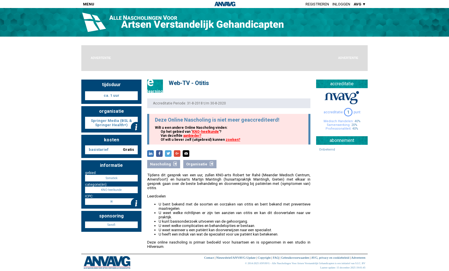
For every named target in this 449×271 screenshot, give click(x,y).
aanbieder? (192, 136)
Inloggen (341, 4)
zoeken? (233, 140)
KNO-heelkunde (205, 132)
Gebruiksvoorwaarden (295, 257)
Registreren (317, 4)
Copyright (264, 257)
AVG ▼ (360, 4)
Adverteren (358, 257)
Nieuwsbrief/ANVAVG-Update (236, 257)
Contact (209, 257)
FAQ (276, 257)
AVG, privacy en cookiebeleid (330, 257)
